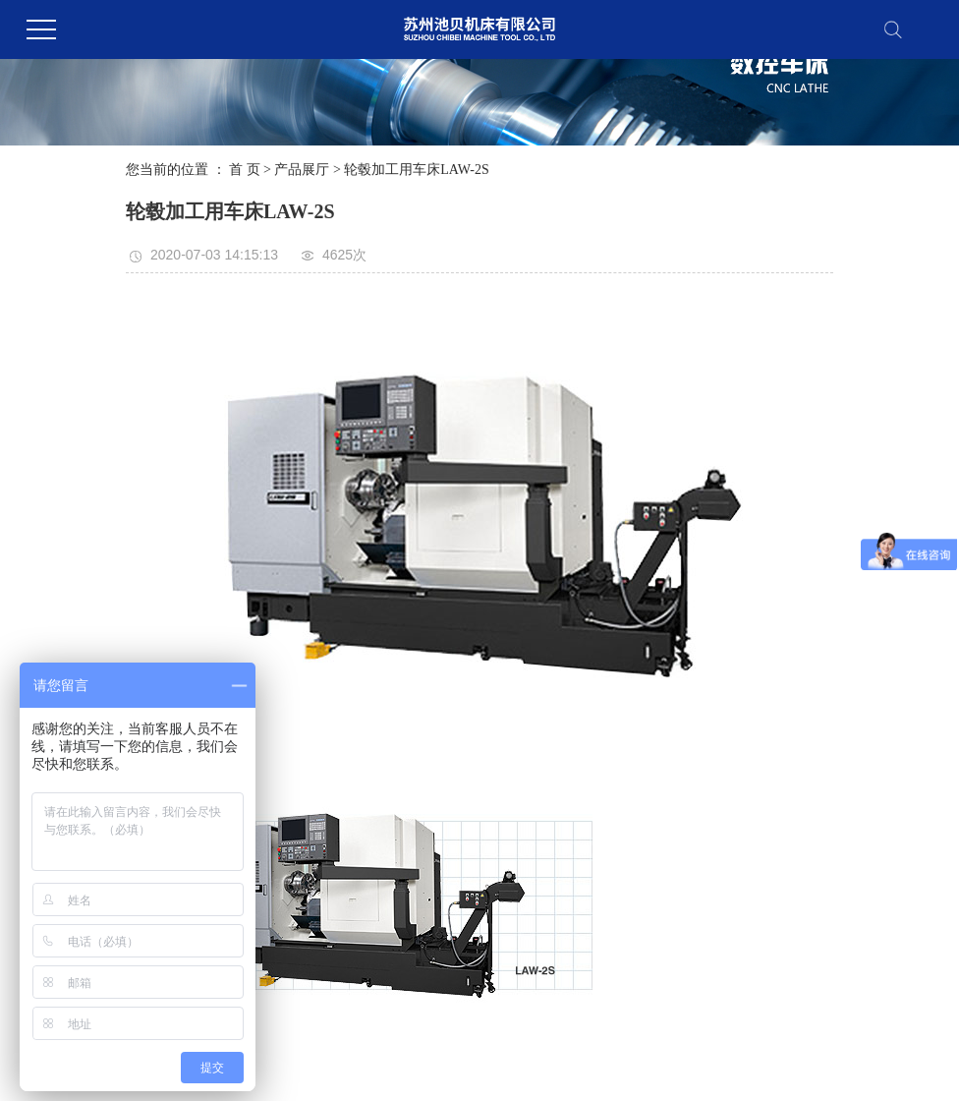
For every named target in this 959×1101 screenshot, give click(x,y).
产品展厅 (301, 169)
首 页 (244, 169)
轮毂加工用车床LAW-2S (416, 169)
